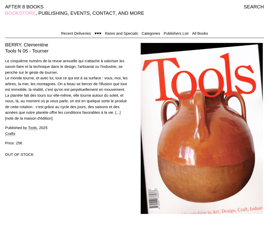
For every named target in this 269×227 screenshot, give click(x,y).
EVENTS (80, 13)
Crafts (10, 133)
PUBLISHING (53, 13)
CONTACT (103, 13)
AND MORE (131, 13)
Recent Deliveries (76, 33)
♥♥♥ (98, 33)
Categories (151, 33)
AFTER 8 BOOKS (24, 6)
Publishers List (176, 33)
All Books (200, 33)
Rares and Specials (121, 33)
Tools (32, 127)
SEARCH (254, 6)
